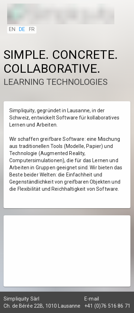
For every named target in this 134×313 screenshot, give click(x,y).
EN (12, 29)
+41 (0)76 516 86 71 (107, 306)
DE (22, 29)
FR (32, 29)
